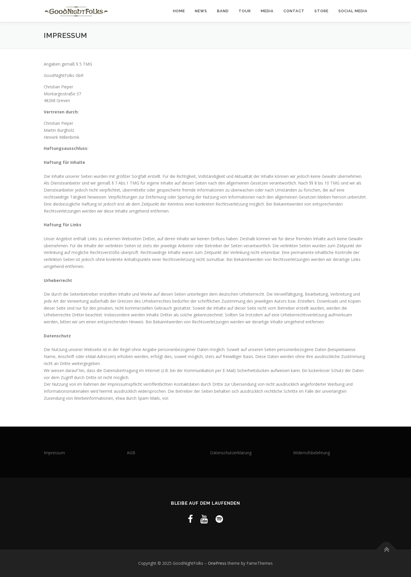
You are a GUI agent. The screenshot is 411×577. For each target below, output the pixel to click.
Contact (294, 11)
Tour (245, 11)
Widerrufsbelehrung (311, 452)
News (201, 11)
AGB (131, 452)
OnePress (217, 563)
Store (321, 11)
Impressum (54, 452)
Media (267, 11)
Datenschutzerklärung (230, 452)
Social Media (353, 11)
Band (223, 11)
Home (179, 11)
